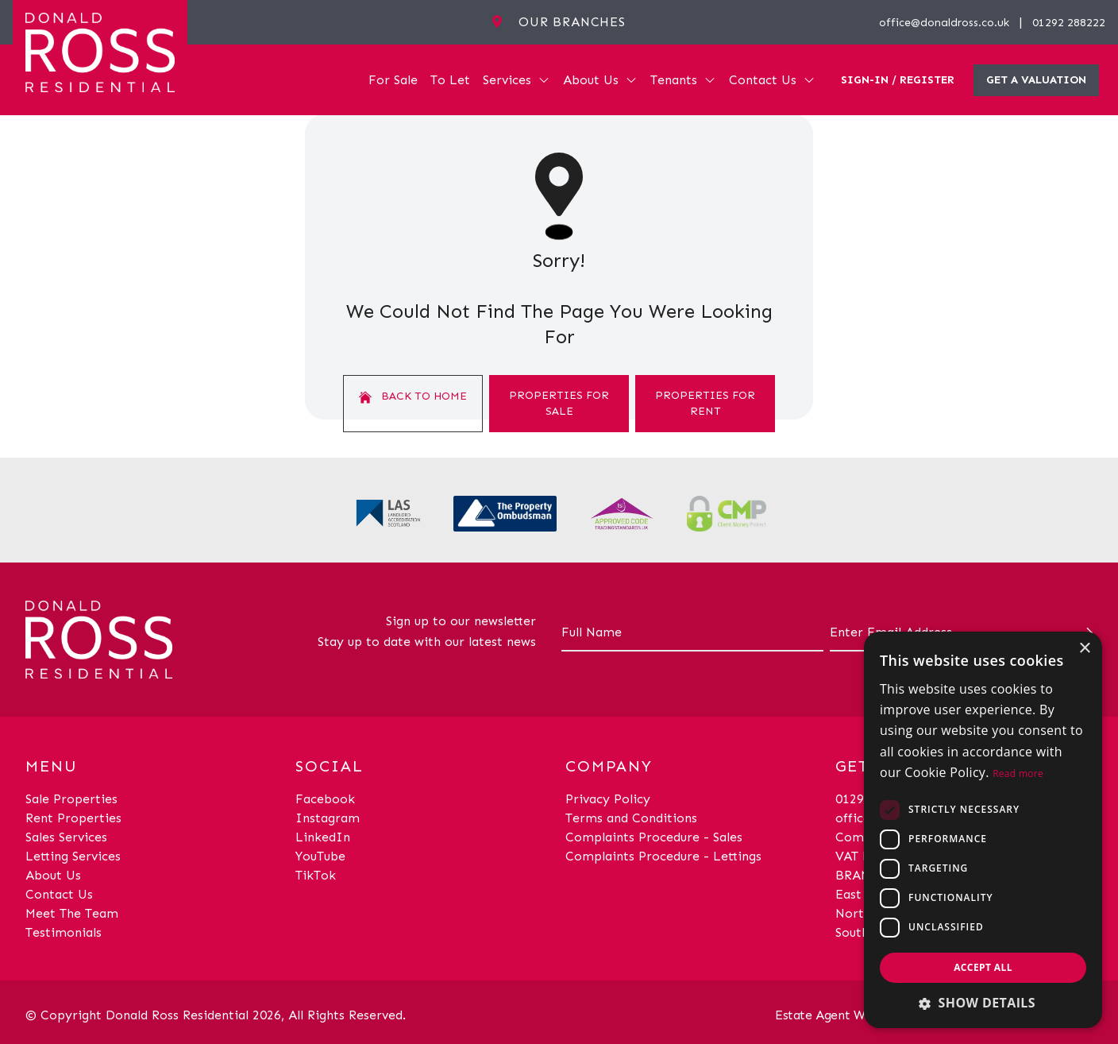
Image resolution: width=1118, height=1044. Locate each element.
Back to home (413, 396)
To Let (450, 79)
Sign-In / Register (897, 80)
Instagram (327, 818)
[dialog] (983, 830)
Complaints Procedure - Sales (653, 837)
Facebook (325, 798)
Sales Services (66, 837)
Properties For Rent (705, 403)
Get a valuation (1036, 80)
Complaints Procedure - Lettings (663, 856)
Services (516, 79)
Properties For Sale (559, 403)
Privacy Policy (607, 798)
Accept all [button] (983, 967)
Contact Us (772, 79)
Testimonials (63, 932)
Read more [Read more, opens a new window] (1018, 773)
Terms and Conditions (631, 818)
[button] (983, 1002)
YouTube (320, 856)
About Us (600, 79)
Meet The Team (71, 913)
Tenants (683, 79)
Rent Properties (73, 818)
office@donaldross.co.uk (944, 22)
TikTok (315, 875)
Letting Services (73, 856)
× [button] (1084, 649)
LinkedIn (322, 837)
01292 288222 (1068, 22)
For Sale (393, 79)
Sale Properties (71, 798)
